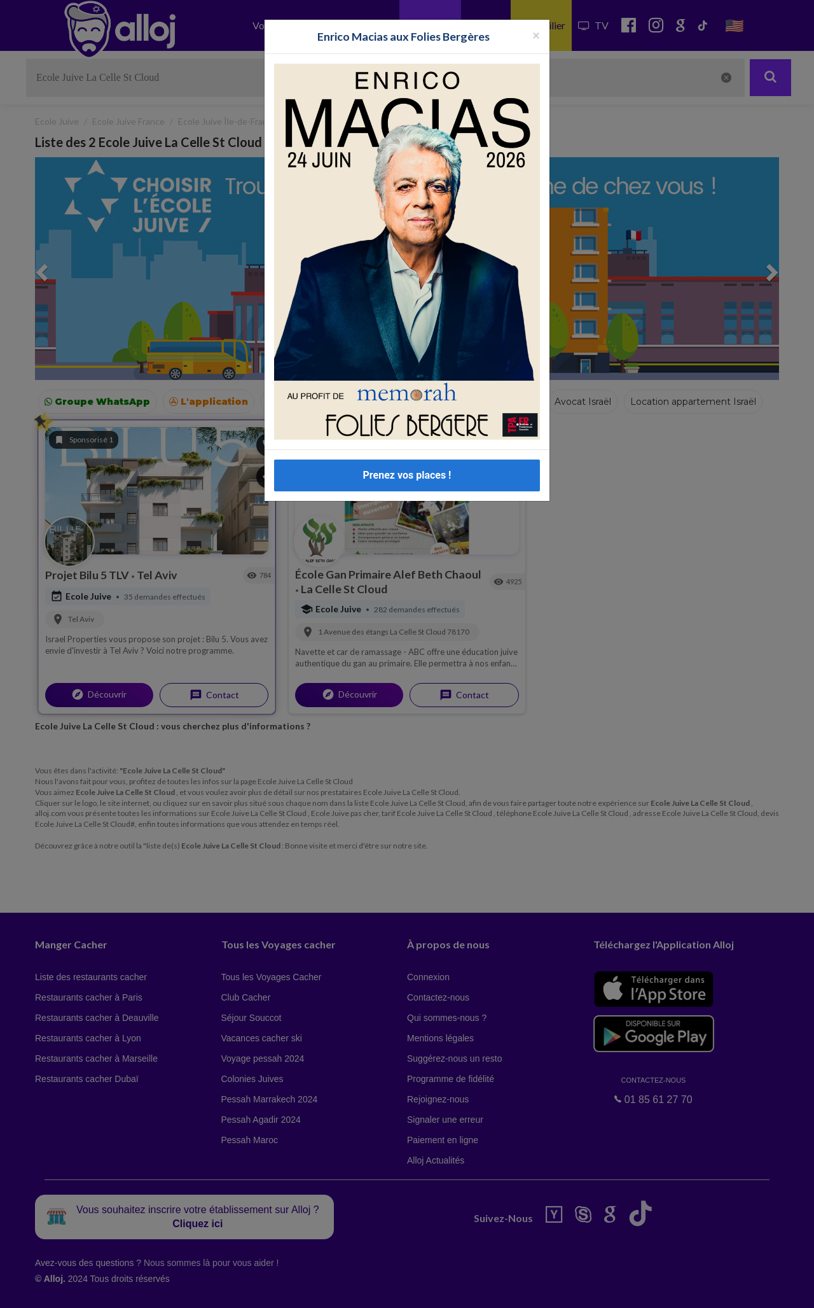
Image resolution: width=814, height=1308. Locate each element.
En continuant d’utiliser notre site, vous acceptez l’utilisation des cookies (136, 1289)
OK (279, 1289)
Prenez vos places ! (407, 475)
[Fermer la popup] (536, 34)
